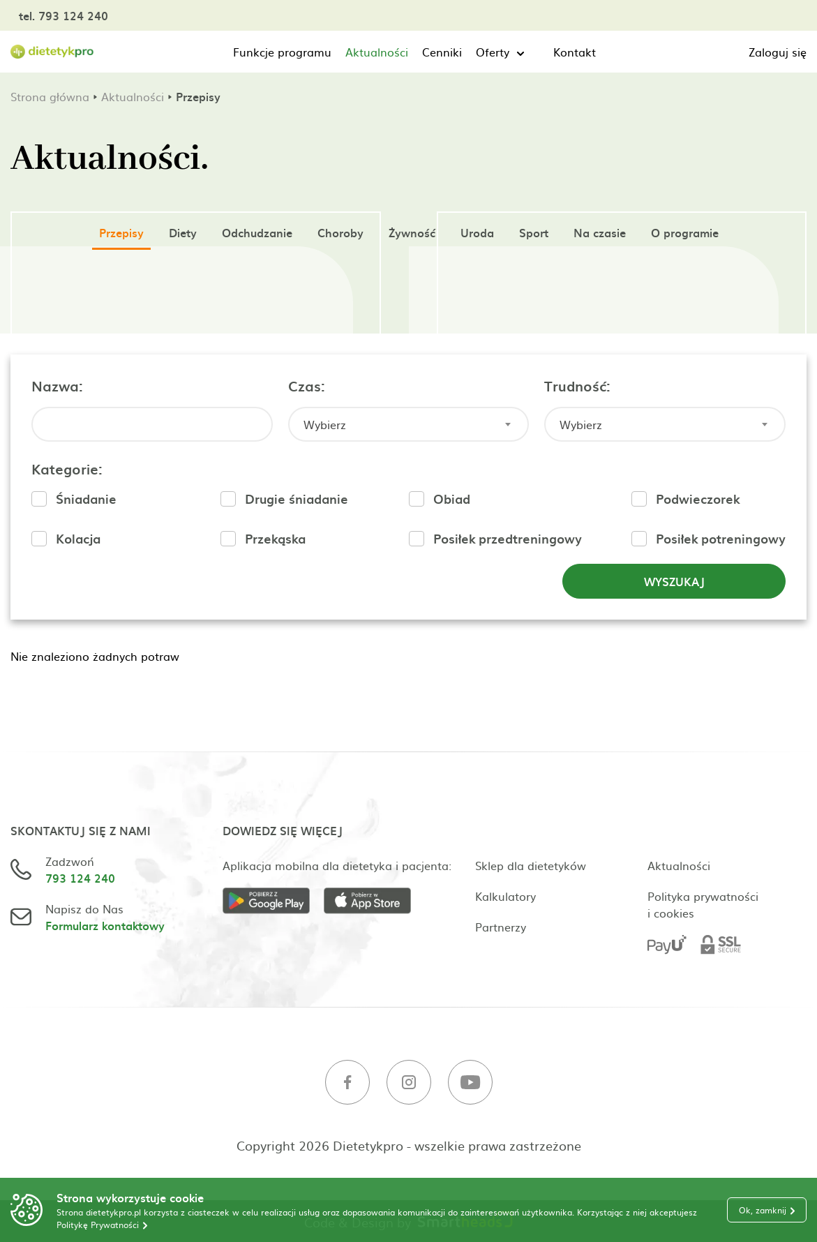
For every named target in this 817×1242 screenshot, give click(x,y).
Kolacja (78, 538)
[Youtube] (470, 1084)
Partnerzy (500, 926)
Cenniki (442, 51)
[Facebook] (347, 1084)
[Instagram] (409, 1084)
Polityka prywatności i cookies (702, 904)
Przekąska (275, 538)
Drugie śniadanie (296, 498)
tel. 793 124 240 (63, 15)
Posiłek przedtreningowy (507, 538)
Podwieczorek (698, 498)
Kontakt (574, 51)
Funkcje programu (282, 51)
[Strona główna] (52, 52)
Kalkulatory (505, 896)
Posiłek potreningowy (721, 538)
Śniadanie (86, 498)
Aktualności (376, 51)
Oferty (492, 51)
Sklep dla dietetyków (530, 865)
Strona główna (49, 96)
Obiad (451, 498)
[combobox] (409, 424)
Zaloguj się (778, 51)
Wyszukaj (674, 581)
